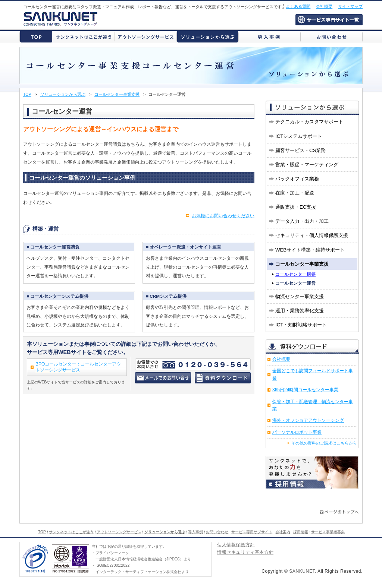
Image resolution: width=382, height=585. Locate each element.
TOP (27, 94)
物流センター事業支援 (299, 296)
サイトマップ (350, 6)
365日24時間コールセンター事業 (305, 389)
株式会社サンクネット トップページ (36, 36)
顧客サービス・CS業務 (300, 150)
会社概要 (324, 6)
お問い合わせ (331, 36)
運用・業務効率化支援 (299, 310)
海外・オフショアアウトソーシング (308, 420)
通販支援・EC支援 (295, 207)
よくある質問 (298, 6)
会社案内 (282, 532)
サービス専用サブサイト (329, 19)
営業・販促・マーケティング (306, 164)
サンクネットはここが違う (83, 36)
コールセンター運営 (295, 283)
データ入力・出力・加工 (302, 221)
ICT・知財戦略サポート (301, 325)
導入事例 (269, 36)
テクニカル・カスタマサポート (309, 121)
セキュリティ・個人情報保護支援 (311, 235)
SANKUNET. (302, 571)
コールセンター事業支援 (117, 94)
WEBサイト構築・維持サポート (310, 250)
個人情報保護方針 (236, 545)
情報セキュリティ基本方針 (245, 553)
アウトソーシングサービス (145, 36)
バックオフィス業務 (297, 178)
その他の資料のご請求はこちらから (324, 443)
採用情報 (300, 532)
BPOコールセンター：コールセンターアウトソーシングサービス (78, 367)
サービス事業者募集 (328, 532)
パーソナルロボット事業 (297, 432)
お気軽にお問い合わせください (223, 215)
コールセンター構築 (295, 274)
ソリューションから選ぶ (207, 36)
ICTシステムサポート (298, 136)
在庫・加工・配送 (294, 193)
